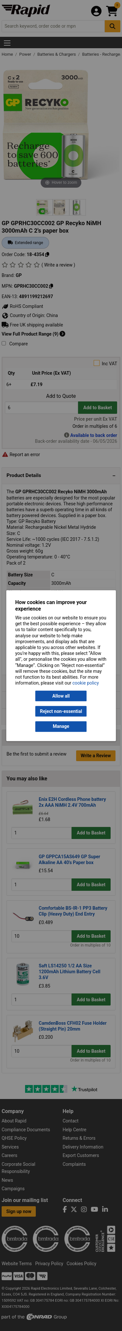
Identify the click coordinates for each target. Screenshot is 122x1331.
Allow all (61, 696)
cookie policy (86, 683)
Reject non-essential (61, 711)
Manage (61, 726)
